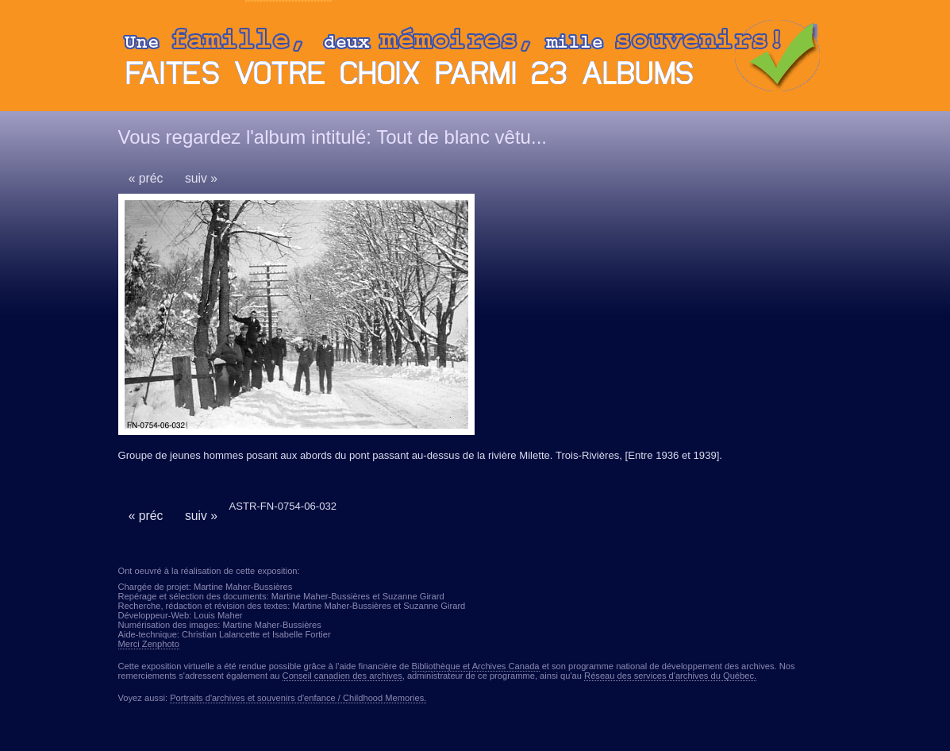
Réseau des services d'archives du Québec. (670, 675)
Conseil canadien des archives (342, 675)
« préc (146, 178)
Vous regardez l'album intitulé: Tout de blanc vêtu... (332, 137)
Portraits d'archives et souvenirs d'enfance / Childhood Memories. (298, 698)
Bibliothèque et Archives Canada (476, 666)
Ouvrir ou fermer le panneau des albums (475, 59)
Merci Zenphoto (148, 644)
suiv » (201, 178)
